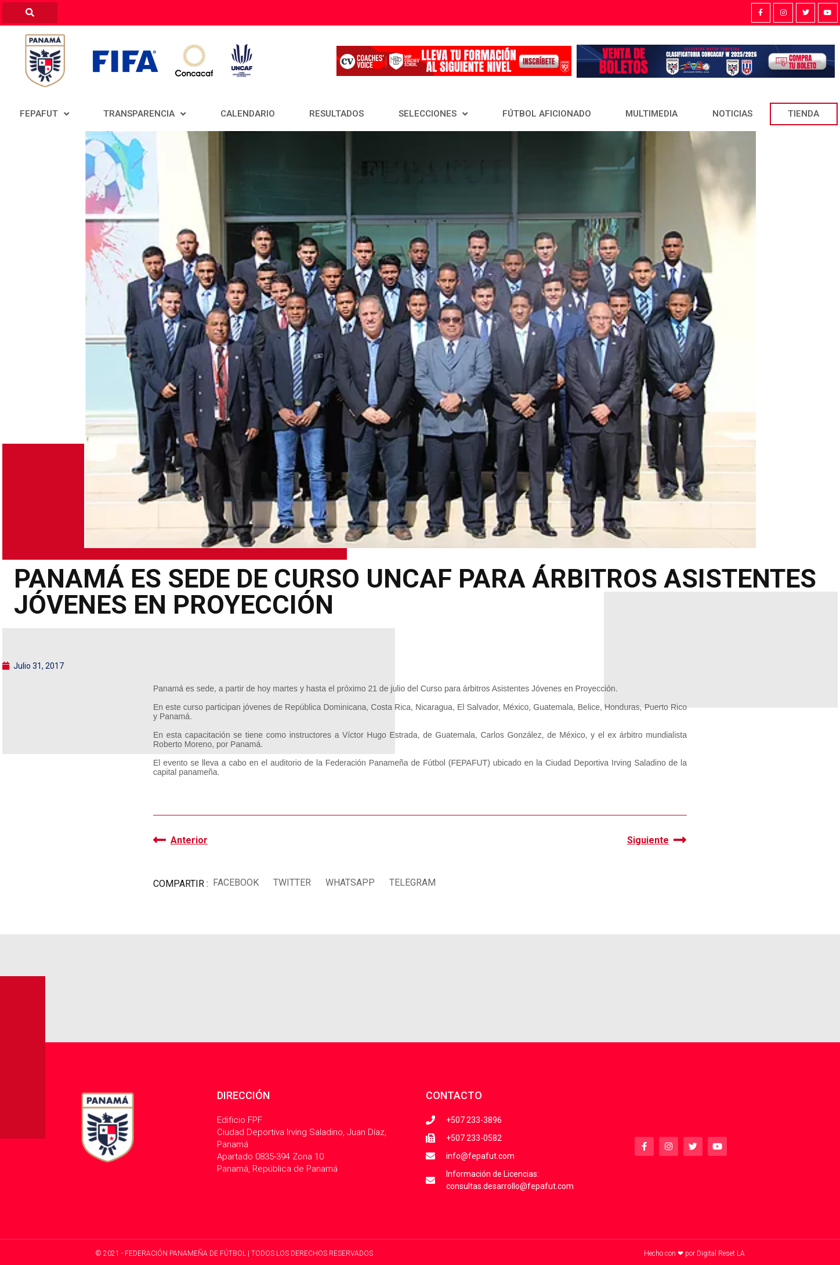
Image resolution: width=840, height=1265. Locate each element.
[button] (235, 883)
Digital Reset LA (721, 1253)
